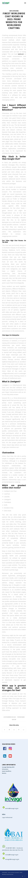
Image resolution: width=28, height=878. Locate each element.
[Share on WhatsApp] (14, 729)
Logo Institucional (7, 817)
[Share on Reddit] (23, 729)
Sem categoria (14, 11)
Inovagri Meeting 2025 (8, 767)
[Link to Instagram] (22, 876)
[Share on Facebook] (4, 729)
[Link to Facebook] (25, 876)
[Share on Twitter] (9, 729)
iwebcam (21, 54)
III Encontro (5, 769)
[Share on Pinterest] (18, 729)
